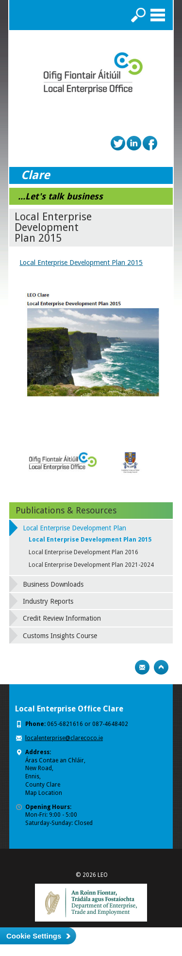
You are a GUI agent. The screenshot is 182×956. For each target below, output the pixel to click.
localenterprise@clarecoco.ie (64, 738)
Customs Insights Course (60, 636)
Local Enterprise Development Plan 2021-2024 (91, 564)
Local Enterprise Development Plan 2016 (83, 552)
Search (138, 15)
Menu (157, 15)
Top (161, 667)
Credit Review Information (62, 618)
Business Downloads (53, 584)
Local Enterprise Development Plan (74, 528)
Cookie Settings (33, 936)
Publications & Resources (66, 510)
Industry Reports (48, 601)
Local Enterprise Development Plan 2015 (81, 262)
